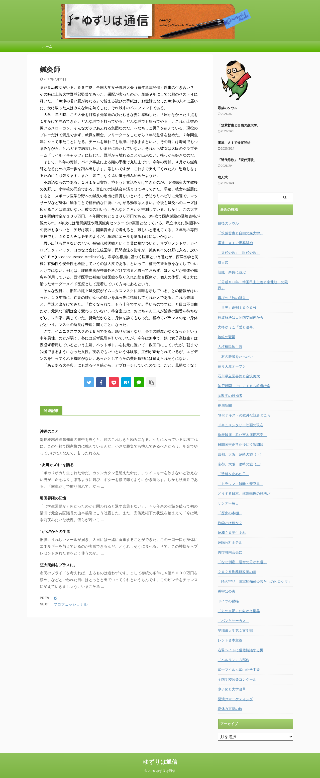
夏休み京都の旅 (230, 709)
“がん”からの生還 (55, 531)
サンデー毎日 (228, 503)
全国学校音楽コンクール (237, 679)
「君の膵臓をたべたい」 (237, 357)
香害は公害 (226, 591)
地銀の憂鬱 (226, 337)
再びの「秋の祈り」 (233, 298)
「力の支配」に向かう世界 (239, 611)
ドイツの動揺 (228, 601)
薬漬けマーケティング (235, 699)
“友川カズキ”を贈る (57, 465)
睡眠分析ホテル (230, 542)
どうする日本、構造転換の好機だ (244, 493)
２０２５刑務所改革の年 (237, 572)
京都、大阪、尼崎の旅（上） (240, 464)
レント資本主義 (230, 640)
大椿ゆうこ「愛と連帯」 (237, 327)
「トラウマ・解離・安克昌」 (240, 484)
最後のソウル (227, 108)
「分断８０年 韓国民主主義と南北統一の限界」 (253, 285)
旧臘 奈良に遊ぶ (232, 272)
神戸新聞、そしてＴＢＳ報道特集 (244, 386)
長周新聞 (225, 405)
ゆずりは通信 (160, 762)
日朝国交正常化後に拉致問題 (240, 445)
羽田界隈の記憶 (53, 498)
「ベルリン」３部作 (233, 660)
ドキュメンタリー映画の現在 (240, 425)
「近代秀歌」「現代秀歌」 (237, 160)
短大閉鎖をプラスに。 (58, 565)
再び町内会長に (230, 552)
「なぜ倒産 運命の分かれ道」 (242, 562)
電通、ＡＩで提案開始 (234, 143)
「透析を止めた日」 (233, 474)
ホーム (47, 46)
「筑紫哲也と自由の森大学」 (239, 125)
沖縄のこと (49, 431)
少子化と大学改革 (232, 689)
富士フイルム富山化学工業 (239, 670)
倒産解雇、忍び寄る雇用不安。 (242, 435)
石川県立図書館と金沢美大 (239, 376)
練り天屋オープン (232, 366)
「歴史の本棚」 (230, 513)
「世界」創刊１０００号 (237, 308)
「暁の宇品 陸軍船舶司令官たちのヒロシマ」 (254, 582)
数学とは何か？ (230, 523)
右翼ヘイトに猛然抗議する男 (240, 650)
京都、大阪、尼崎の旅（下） (240, 454)
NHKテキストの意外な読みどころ (244, 415)
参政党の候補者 (230, 396)
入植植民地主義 (230, 347)
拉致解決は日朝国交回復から (240, 317)
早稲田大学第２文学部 (235, 630)
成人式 (223, 177)
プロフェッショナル (70, 604)
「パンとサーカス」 (233, 621)
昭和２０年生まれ (232, 533)
